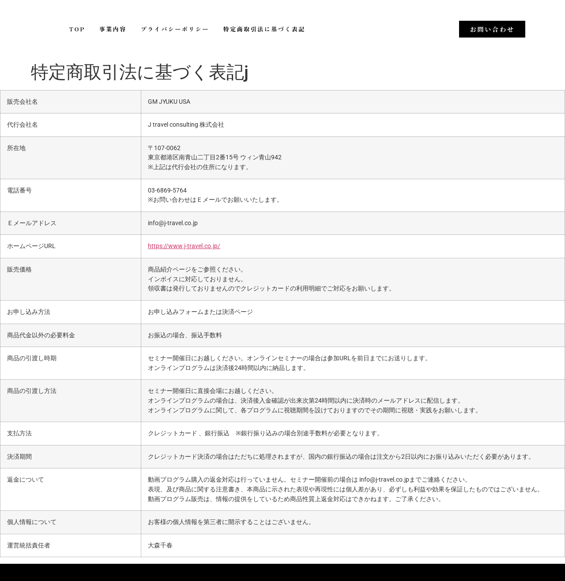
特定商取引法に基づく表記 (264, 29)
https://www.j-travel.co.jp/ (184, 246)
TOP (77, 29)
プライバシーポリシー (175, 29)
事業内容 (113, 29)
